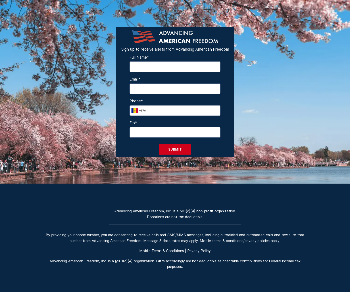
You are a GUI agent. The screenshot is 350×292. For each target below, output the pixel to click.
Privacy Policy (199, 251)
